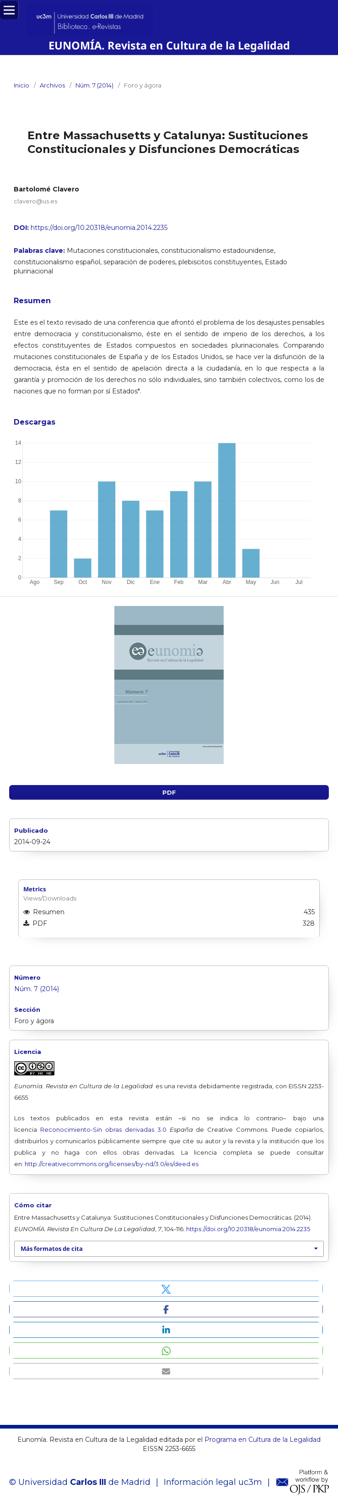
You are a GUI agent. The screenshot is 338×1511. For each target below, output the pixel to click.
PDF (169, 792)
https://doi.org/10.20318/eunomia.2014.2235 (99, 228)
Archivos (52, 85)
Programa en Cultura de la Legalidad (262, 1439)
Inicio (21, 85)
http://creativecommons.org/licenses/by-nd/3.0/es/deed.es (112, 1163)
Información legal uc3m (213, 1482)
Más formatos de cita (52, 1248)
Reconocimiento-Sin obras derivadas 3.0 (103, 1129)
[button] (166, 1289)
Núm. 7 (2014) (94, 85)
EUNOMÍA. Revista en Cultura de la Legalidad (169, 45)
